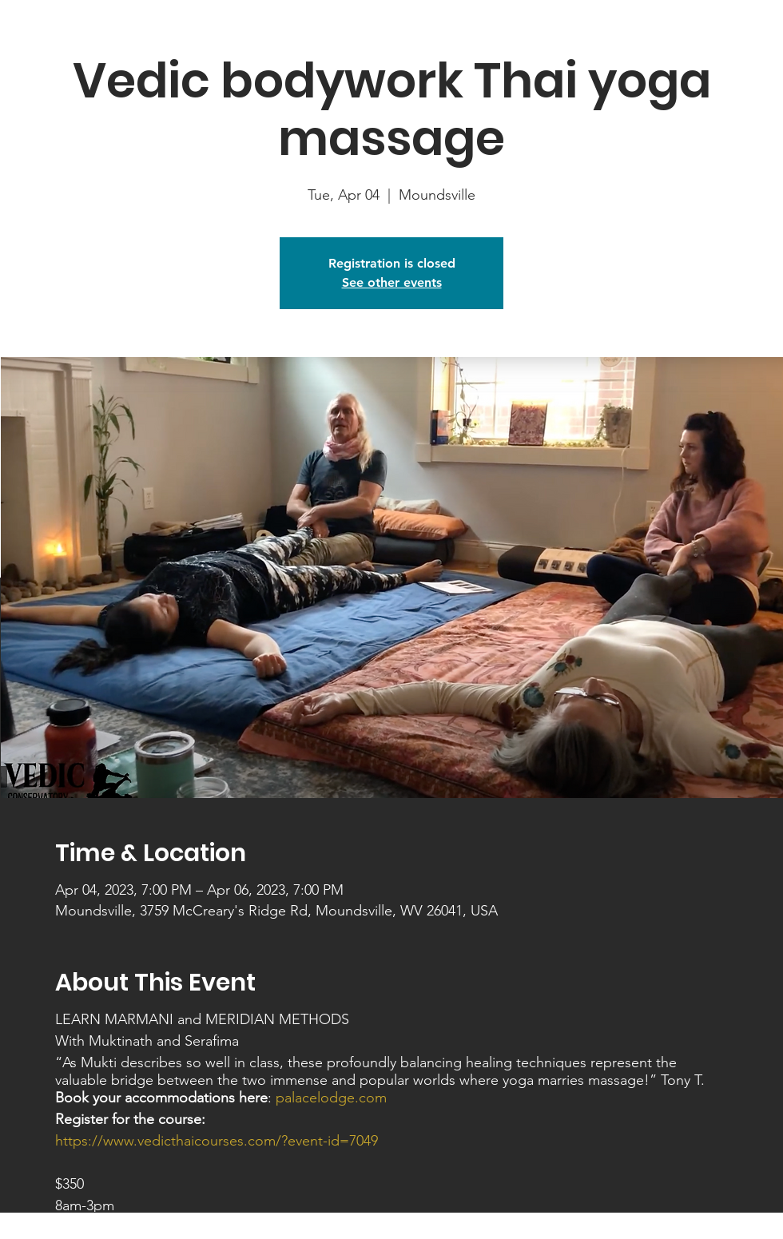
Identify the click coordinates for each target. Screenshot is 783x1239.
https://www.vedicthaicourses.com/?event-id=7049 (216, 1141)
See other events (392, 282)
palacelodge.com (331, 1097)
